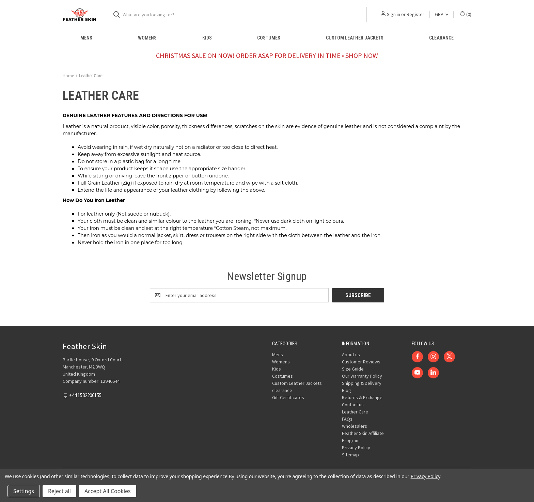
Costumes (268, 38)
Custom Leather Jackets (354, 38)
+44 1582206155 (85, 395)
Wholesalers (354, 426)
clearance (441, 38)
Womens (147, 38)
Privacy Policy (356, 447)
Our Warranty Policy (362, 376)
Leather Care (355, 412)
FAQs (347, 419)
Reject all (59, 491)
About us (351, 354)
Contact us (353, 405)
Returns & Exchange (362, 397)
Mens (86, 38)
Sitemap (350, 455)
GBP (441, 14)
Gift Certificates (288, 397)
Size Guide (353, 369)
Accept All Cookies (107, 491)
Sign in (393, 14)
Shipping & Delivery (361, 383)
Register (415, 14)
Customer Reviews (361, 362)
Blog (346, 390)
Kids (207, 38)
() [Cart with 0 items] (465, 14)
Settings (23, 491)
